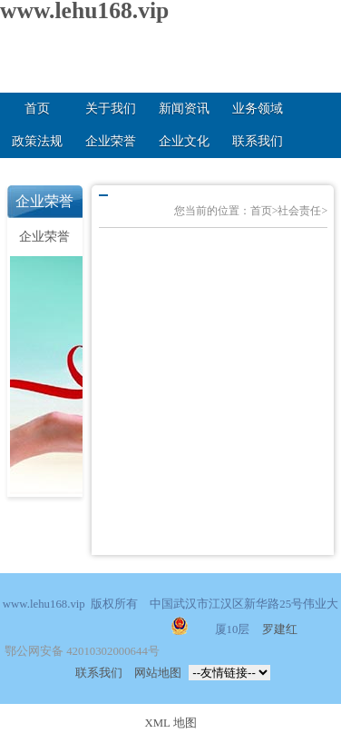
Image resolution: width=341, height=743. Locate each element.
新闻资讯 (184, 108)
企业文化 (184, 141)
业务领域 (257, 108)
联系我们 (257, 141)
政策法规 (37, 141)
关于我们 (110, 108)
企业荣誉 (110, 141)
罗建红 (279, 629)
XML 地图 (170, 723)
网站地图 (157, 673)
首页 (37, 108)
